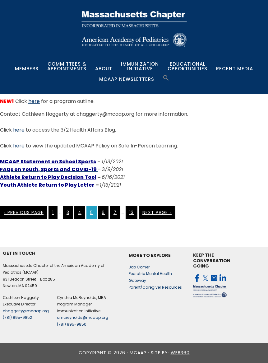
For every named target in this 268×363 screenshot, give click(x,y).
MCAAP (134, 28)
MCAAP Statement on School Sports (48, 161)
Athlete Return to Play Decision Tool (48, 177)
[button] (166, 78)
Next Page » (157, 212)
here (34, 101)
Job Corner (139, 267)
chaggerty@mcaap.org (26, 311)
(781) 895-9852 (17, 317)
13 (131, 212)
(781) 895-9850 (71, 324)
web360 (180, 353)
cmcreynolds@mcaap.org (82, 317)
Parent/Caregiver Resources (155, 287)
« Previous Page (24, 212)
